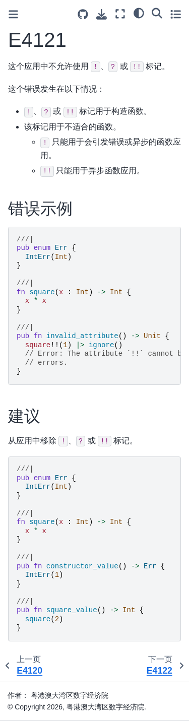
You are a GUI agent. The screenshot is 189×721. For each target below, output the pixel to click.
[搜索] (157, 12)
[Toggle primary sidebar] (13, 14)
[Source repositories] (83, 14)
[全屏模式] (120, 14)
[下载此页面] (101, 14)
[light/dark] (139, 12)
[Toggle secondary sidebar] (175, 14)
